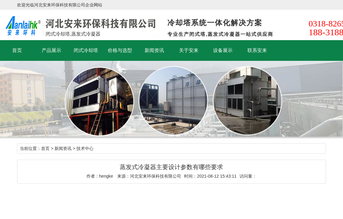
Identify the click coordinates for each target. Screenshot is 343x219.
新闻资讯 (154, 50)
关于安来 (188, 50)
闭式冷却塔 (86, 50)
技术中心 (84, 148)
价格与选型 (120, 50)
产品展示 (51, 50)
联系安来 (257, 50)
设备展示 (223, 50)
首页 (17, 50)
